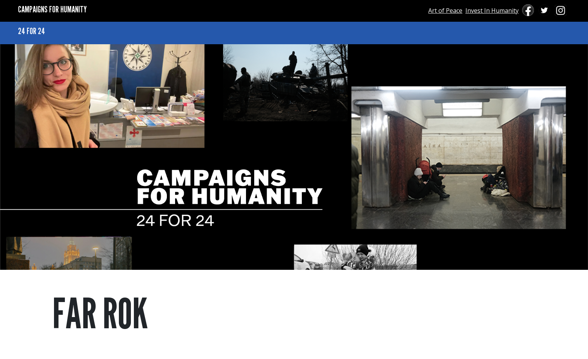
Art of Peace (445, 10)
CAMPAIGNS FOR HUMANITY (52, 9)
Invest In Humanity (492, 10)
